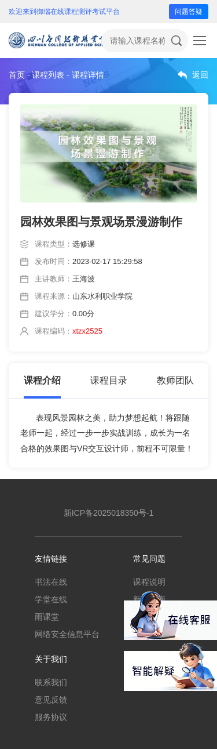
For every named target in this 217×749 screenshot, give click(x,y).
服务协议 (51, 717)
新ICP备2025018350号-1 (109, 513)
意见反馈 (51, 699)
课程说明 (149, 582)
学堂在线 (51, 599)
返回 (200, 74)
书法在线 (51, 582)
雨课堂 (47, 616)
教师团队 (175, 380)
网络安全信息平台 (67, 634)
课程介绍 (42, 380)
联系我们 (51, 682)
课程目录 (108, 380)
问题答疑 (189, 12)
